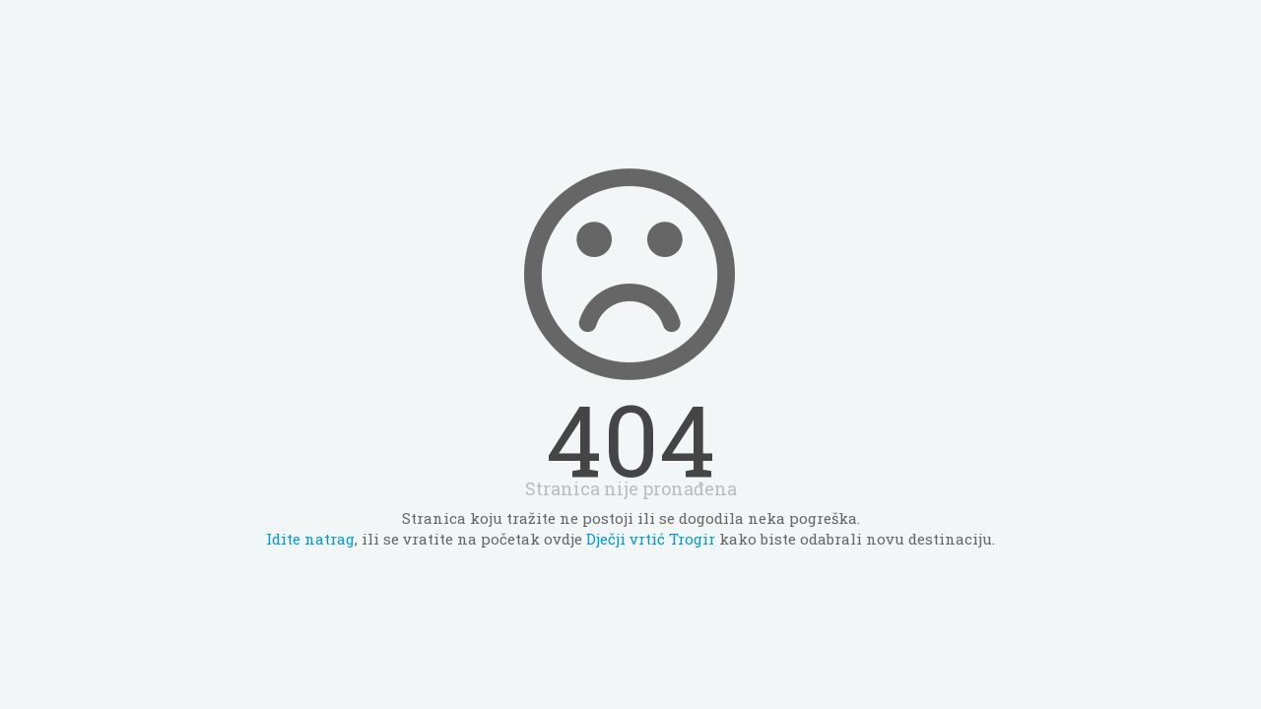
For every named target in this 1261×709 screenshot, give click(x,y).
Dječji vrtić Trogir (650, 538)
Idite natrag (310, 538)
